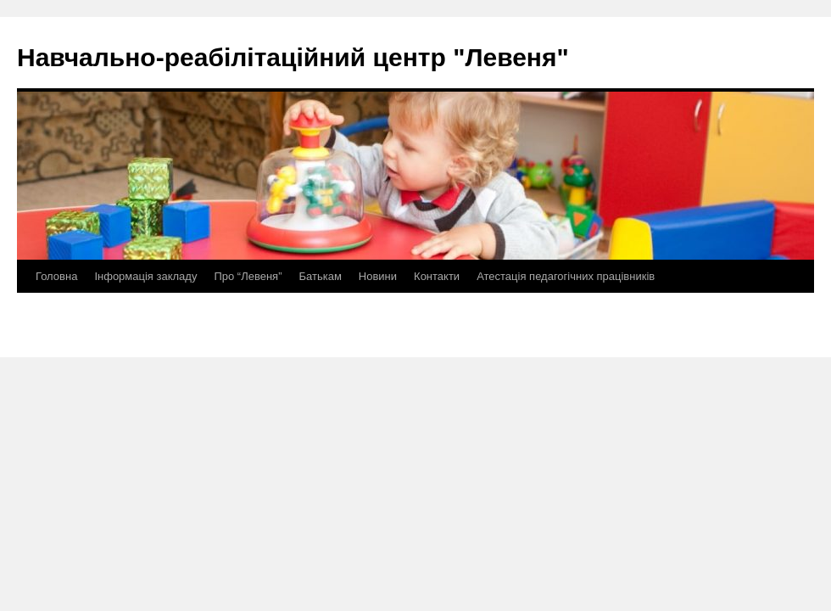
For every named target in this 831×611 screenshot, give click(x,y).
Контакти (437, 276)
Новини (378, 276)
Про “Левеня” (248, 276)
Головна (56, 276)
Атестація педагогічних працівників (566, 276)
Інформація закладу (145, 276)
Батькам (319, 276)
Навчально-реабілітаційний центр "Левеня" (293, 57)
